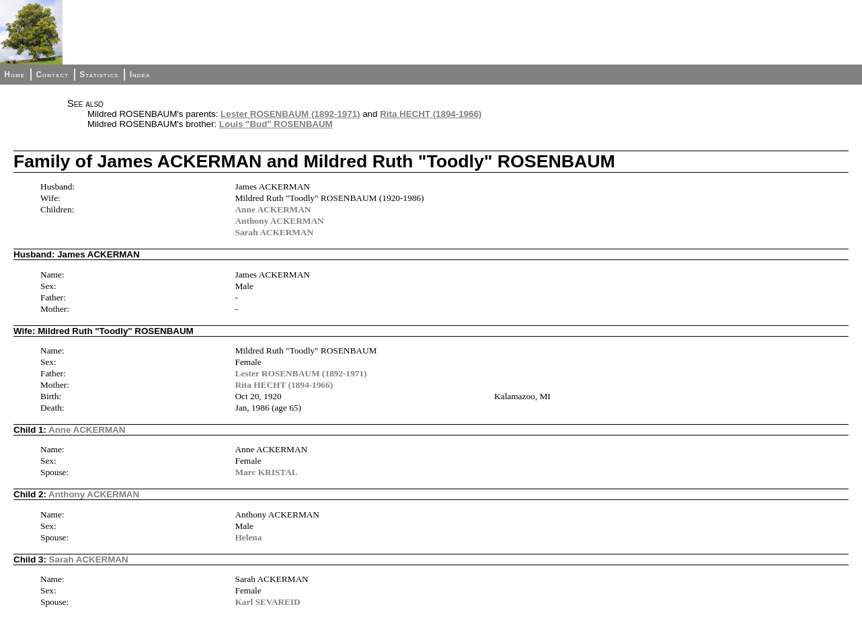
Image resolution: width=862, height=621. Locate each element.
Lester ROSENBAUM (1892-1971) (290, 114)
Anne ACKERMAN (273, 209)
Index (140, 74)
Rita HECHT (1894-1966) (430, 114)
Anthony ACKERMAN (279, 221)
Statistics (98, 74)
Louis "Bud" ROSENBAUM (276, 124)
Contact (52, 74)
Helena (248, 537)
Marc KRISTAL (266, 472)
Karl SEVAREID (267, 602)
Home (14, 74)
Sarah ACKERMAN (274, 232)
